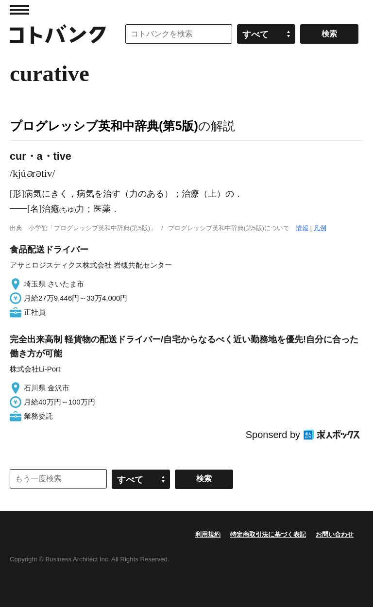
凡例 (320, 228)
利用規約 (207, 534)
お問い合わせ (335, 534)
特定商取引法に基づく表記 (268, 534)
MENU (19, 9)
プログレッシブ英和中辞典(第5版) (104, 126)
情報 (302, 228)
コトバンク (58, 34)
